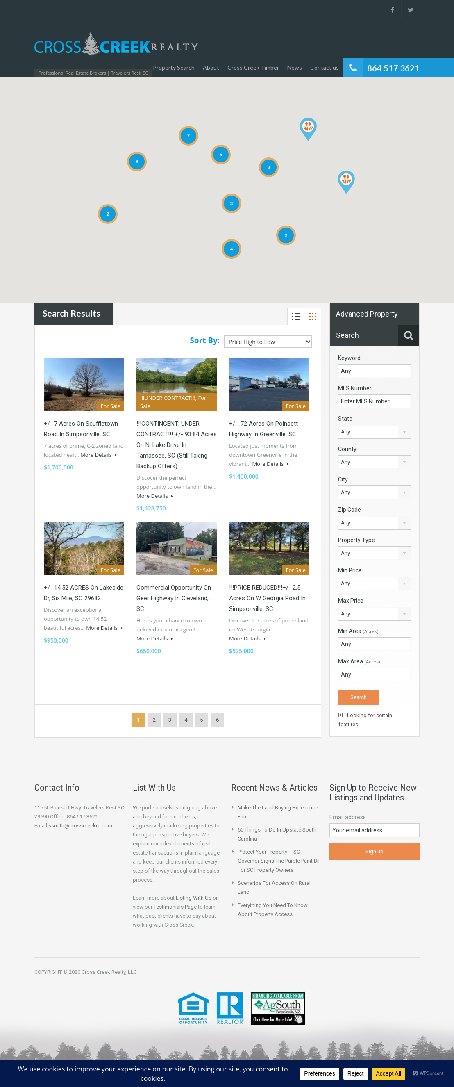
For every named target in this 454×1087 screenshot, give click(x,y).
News (294, 67)
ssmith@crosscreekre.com (80, 826)
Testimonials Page (175, 907)
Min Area (358, 631)
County (347, 449)
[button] (346, 182)
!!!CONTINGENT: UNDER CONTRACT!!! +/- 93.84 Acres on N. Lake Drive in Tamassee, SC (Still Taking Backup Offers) (176, 445)
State (345, 418)
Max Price (350, 600)
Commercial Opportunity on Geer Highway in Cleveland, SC (173, 598)
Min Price (350, 570)
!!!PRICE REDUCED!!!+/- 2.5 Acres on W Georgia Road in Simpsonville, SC (267, 598)
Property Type (356, 540)
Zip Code (349, 509)
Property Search (174, 67)
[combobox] (374, 432)
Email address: (348, 817)
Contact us (324, 67)
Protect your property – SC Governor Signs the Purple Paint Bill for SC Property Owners (279, 861)
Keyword (349, 358)
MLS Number (355, 388)
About (211, 67)
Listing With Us (193, 898)
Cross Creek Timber (253, 67)
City (343, 479)
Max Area (359, 661)
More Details (98, 454)
